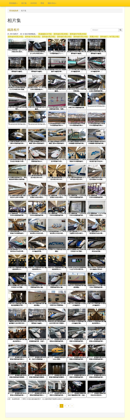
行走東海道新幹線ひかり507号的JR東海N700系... (56, 160)
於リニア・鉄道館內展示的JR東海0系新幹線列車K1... (17, 358)
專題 (42, 3)
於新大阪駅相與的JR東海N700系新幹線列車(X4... (37, 160)
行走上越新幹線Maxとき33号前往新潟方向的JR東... (96, 232)
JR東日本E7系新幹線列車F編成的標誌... (37, 304)
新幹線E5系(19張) (81, 37)
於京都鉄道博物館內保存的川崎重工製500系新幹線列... (37, 142)
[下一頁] (72, 406)
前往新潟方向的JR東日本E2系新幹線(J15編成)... (37, 322)
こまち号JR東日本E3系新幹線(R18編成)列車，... (76, 70)
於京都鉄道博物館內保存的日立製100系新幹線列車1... (17, 142)
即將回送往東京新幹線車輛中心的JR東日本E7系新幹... (57, 322)
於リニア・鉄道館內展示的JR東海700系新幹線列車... (76, 340)
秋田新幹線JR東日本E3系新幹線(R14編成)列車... (56, 70)
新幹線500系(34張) (15, 37)
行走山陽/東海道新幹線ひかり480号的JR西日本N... (76, 178)
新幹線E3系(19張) (64, 37)
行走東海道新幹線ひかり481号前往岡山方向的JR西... (37, 232)
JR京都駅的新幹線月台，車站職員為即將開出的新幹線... (17, 178)
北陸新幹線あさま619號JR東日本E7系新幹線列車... (96, 286)
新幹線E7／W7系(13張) (109, 37)
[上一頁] (58, 406)
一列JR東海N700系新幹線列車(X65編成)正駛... (76, 322)
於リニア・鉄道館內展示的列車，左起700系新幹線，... (37, 358)
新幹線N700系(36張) (78, 34)
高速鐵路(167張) (45, 34)
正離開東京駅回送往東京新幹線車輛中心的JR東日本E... (17, 322)
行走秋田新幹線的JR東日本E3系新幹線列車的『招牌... (56, 108)
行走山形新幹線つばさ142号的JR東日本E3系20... (17, 50)
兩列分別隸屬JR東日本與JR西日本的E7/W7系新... (76, 250)
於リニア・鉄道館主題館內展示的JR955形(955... (96, 394)
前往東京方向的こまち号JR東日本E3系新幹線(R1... (37, 88)
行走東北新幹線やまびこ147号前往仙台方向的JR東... (17, 250)
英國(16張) (94, 37)
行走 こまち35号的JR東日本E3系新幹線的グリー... (57, 52)
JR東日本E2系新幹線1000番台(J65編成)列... (76, 304)
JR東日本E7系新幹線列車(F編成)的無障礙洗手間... (17, 304)
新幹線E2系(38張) (61, 34)
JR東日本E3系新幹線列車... (76, 107)
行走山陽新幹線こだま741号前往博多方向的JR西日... (37, 196)
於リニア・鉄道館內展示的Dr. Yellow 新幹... (57, 358)
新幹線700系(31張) (32, 37)
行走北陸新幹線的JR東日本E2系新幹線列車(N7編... (37, 286)
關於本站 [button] (52, 3)
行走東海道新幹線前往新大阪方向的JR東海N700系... (17, 160)
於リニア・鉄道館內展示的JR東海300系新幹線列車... (57, 340)
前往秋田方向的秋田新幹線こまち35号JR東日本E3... (37, 52)
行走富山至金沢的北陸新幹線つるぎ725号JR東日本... (77, 268)
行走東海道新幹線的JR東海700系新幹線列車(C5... (57, 124)
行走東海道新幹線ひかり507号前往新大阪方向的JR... (96, 160)
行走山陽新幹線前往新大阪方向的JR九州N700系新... (17, 196)
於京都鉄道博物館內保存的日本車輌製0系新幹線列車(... (77, 142)
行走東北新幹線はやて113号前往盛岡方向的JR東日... (76, 232)
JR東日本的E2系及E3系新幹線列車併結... (76, 90)
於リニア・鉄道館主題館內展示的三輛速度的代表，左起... (77, 394)
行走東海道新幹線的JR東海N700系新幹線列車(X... (76, 124)
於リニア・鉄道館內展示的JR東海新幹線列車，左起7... (37, 340)
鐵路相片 (13, 29)
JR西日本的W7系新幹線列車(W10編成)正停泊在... (96, 268)
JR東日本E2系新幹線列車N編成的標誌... (77, 286)
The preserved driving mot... (96, 106)
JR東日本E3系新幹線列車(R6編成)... (57, 90)
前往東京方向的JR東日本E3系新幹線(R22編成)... (76, 52)
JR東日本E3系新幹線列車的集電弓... (17, 108)
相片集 (24, 3)
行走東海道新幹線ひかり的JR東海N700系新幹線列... (76, 160)
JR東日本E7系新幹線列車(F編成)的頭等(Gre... (17, 268)
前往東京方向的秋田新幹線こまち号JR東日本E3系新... (17, 88)
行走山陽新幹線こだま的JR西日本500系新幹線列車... (76, 196)
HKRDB (33, 3)
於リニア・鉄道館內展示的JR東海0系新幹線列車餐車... (17, 376)
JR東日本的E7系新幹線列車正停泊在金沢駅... (96, 250)
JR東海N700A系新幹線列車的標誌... (57, 250)
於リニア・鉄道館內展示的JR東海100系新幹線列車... (96, 340)
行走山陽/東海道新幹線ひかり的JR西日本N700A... (37, 176)
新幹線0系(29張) (48, 37)
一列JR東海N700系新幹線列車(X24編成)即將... (37, 250)
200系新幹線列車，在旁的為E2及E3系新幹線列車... (96, 90)
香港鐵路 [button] (13, 3)
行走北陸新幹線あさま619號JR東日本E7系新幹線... (57, 304)
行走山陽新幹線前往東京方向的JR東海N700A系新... (96, 178)
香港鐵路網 (13, 11)
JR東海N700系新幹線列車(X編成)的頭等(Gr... (96, 322)
